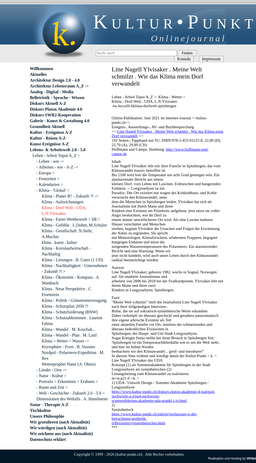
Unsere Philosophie (47, 416)
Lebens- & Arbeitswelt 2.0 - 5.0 (58, 149)
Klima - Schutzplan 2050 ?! (65, 306)
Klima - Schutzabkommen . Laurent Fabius (72, 321)
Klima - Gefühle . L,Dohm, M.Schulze (74, 225)
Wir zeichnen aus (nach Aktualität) (61, 433)
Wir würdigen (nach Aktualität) (58, 428)
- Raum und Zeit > (52, 387)
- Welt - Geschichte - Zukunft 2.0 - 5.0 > (70, 393)
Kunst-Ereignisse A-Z (49, 144)
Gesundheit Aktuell (47, 126)
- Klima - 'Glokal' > (52, 190)
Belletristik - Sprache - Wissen (57, 97)
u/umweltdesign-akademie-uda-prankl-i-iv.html (149, 400)
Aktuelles (38, 74)
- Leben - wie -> (50, 161)
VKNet (251, 458)
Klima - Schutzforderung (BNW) (70, 312)
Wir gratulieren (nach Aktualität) (60, 422)
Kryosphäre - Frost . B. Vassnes (68, 346)
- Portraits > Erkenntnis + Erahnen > (67, 381)
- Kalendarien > (49, 184)
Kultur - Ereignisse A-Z (51, 132)
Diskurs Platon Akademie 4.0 (56, 109)
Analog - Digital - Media (51, 92)
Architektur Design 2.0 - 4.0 (55, 80)
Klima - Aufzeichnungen (62, 202)
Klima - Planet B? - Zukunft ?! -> (70, 196)
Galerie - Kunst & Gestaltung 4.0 (59, 121)
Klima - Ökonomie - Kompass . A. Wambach (71, 280)
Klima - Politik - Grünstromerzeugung (74, 300)
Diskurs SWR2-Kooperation (55, 115)
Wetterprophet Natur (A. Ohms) (69, 364)
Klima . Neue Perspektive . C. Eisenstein (67, 292)
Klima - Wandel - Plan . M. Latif (69, 335)
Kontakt (184, 59)
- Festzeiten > (47, 178)
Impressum (211, 59)
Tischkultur (40, 410)
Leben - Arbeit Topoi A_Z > (56, 155)
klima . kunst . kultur (59, 242)
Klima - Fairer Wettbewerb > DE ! (71, 219)
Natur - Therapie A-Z (49, 404)
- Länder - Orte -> (51, 370)
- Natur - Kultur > (51, 375)
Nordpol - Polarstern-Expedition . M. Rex (73, 355)
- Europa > (45, 173)
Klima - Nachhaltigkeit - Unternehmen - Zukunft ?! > (74, 268)
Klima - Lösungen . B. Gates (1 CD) (72, 260)
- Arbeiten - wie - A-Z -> (57, 167)
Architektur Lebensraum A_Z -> (59, 86)
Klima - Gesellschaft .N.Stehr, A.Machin (67, 234)
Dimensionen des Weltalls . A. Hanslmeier (72, 399)
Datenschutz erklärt (48, 439)
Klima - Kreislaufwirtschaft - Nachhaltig (66, 251)
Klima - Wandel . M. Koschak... (69, 329)
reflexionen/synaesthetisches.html (138, 423)
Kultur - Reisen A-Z (48, 138)
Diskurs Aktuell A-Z (48, 103)
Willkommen (41, 68)
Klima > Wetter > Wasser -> (65, 341)
